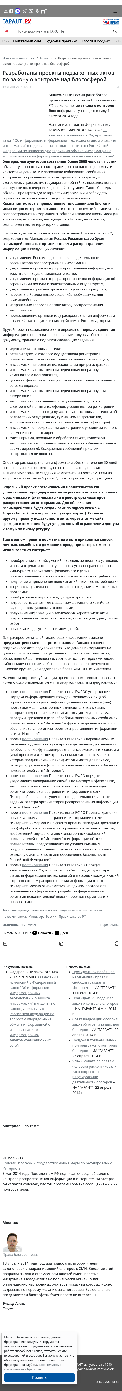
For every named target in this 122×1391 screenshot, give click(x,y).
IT (118, 86)
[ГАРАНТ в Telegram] (24, 11)
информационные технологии (34, 910)
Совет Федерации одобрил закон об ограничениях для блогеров (95, 1024)
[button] (107, 11)
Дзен (61, 933)
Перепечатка (109, 924)
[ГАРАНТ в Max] (17, 11)
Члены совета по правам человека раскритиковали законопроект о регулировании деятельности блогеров (94, 1072)
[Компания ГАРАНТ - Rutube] (44, 11)
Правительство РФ (72, 916)
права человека (14, 916)
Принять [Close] (39, 1377)
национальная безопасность (80, 910)
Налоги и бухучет (95, 41)
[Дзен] (11, 11)
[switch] (8, 31)
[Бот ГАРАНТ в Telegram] (30, 11)
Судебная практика (61, 41)
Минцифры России (42, 916)
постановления (35, 691)
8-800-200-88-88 (107, 1382)
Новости (41, 933)
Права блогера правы (21, 1254)
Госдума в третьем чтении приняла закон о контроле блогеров (94, 1045)
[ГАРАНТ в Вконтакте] (5, 11)
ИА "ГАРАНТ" (29, 924)
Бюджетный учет (27, 41)
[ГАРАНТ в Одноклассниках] (37, 11)
